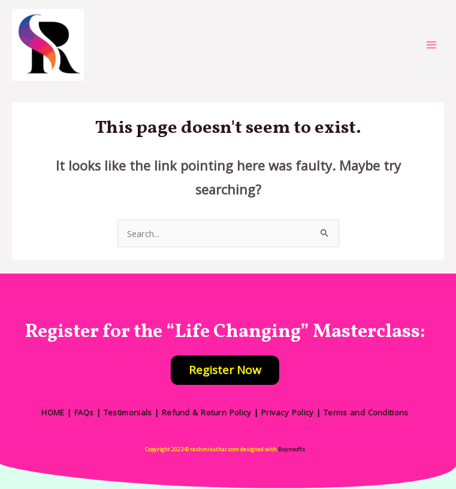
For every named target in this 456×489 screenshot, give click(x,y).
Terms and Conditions (366, 412)
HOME (52, 412)
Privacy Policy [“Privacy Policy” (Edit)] (287, 412)
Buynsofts (291, 449)
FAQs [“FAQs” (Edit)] (83, 412)
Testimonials (128, 412)
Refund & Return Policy (207, 412)
